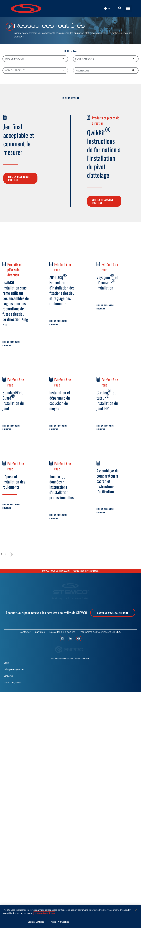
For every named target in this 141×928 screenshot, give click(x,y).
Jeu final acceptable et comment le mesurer (18, 139)
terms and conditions (44, 913)
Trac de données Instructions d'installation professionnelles (61, 486)
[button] (128, 8)
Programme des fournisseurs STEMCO (103, 633)
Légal (6, 665)
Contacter (22, 633)
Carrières (39, 633)
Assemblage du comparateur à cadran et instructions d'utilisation (108, 480)
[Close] (135, 910)
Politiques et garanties (14, 672)
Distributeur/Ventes (13, 685)
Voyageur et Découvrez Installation (107, 281)
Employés (8, 678)
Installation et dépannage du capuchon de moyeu (59, 400)
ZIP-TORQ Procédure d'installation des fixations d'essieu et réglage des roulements (61, 289)
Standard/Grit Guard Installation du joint (13, 400)
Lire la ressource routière (19, 178)
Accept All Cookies (60, 921)
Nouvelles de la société (63, 633)
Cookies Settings (35, 921)
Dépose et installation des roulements (13, 481)
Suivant (11, 554)
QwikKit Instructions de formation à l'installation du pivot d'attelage (104, 152)
